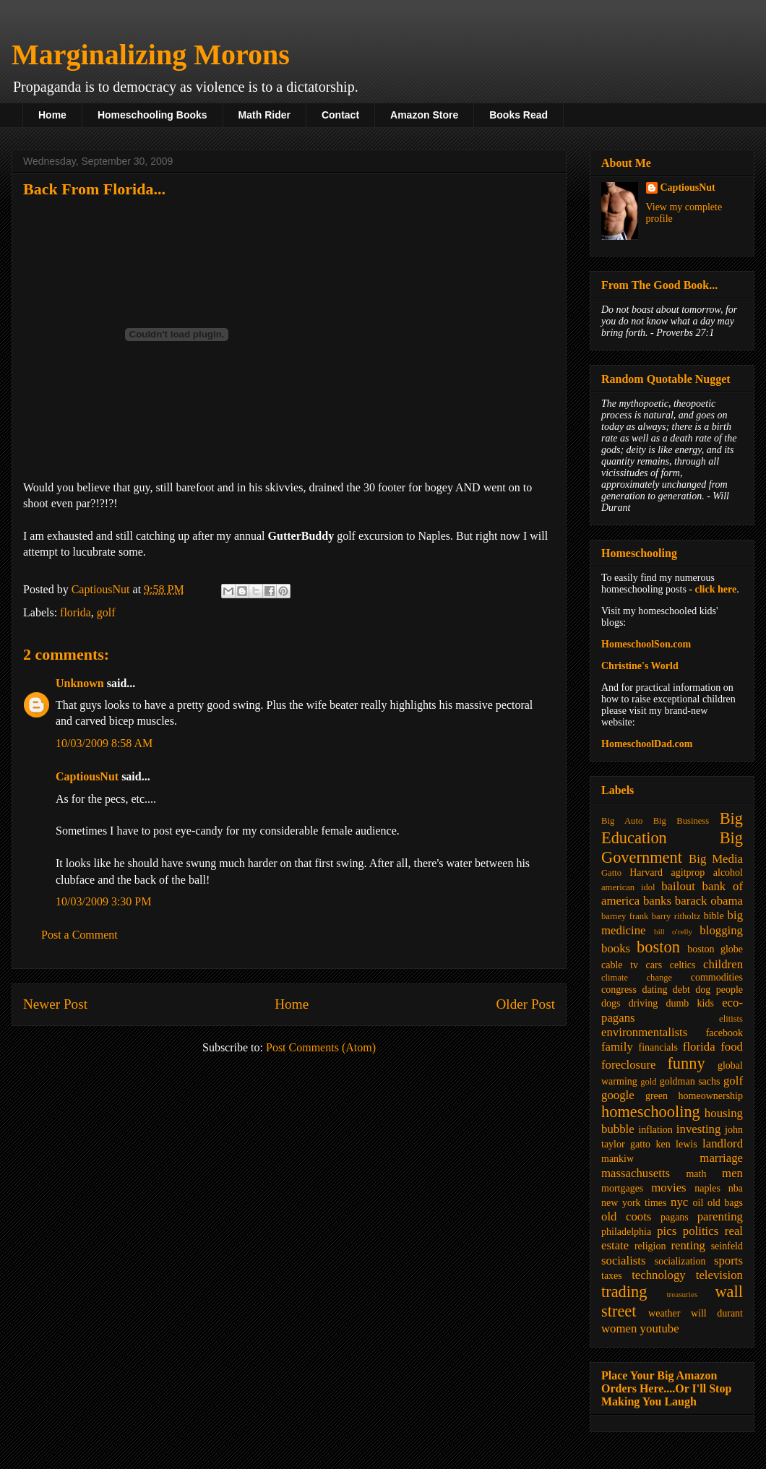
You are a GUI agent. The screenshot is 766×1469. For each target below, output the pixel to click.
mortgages (622, 1188)
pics (666, 1231)
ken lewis (676, 1144)
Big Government (672, 847)
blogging (721, 930)
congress (619, 989)
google (617, 1095)
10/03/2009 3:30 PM (103, 901)
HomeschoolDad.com (646, 743)
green (656, 1095)
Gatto (611, 873)
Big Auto (621, 821)
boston (658, 947)
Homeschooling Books (152, 115)
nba (735, 1188)
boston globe (715, 949)
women (619, 1328)
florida (75, 612)
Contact (340, 115)
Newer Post (55, 1004)
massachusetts (635, 1173)
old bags (725, 1202)
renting (688, 1245)
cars (654, 965)
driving (643, 1003)
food (731, 1047)
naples (707, 1188)
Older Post (525, 1004)
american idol (628, 887)
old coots (626, 1216)
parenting (720, 1216)
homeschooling (650, 1112)
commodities (717, 977)
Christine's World (640, 665)
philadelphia (626, 1231)
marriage (721, 1158)
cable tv (619, 965)
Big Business (681, 821)
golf (106, 612)
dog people (719, 989)
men (732, 1173)
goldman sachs (690, 1081)
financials (657, 1047)
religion (650, 1246)
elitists (731, 1019)
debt (681, 989)
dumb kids (689, 1003)
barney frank (624, 916)
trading (624, 1292)
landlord (722, 1143)
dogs (610, 1003)
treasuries (681, 1294)
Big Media (716, 859)
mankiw (617, 1158)
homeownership (711, 1095)
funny (686, 1063)
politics (700, 1231)
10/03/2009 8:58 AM (104, 743)
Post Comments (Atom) (321, 1047)
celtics (683, 965)
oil (698, 1202)
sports (728, 1260)
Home (52, 115)
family (617, 1047)
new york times (633, 1202)
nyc (679, 1202)
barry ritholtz (676, 916)
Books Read (518, 115)
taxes (611, 1275)
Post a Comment (79, 935)
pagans (674, 1217)
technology (659, 1275)
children (723, 964)
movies (668, 1187)
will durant (717, 1313)
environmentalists (644, 1032)
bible (714, 915)
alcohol (728, 872)
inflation (655, 1129)
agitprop (688, 872)
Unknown (80, 683)
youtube (659, 1328)
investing (698, 1129)
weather (664, 1313)
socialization (680, 1261)
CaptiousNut (87, 776)
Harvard (646, 872)
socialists (623, 1260)
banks (657, 901)
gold (648, 1082)
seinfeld (727, 1246)
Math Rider (264, 115)
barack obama (709, 901)
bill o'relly (673, 931)
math (696, 1173)
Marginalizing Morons (151, 54)
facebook (724, 1033)
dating (654, 989)
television (719, 1275)
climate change (636, 978)
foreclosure (628, 1065)
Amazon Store (424, 115)
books (615, 948)
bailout (678, 886)
